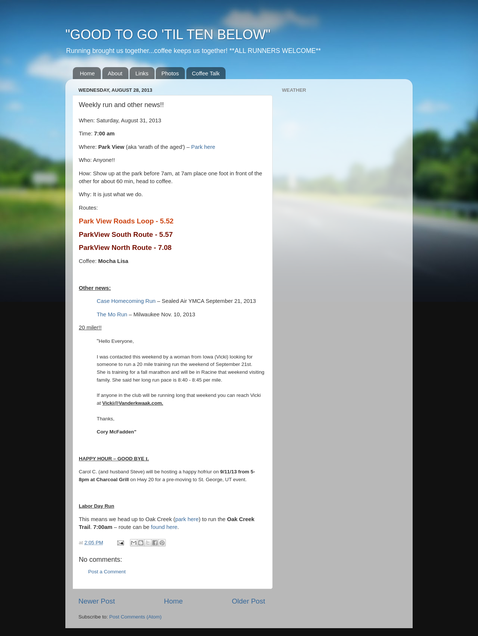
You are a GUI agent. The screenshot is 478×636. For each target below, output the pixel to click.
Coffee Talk (206, 73)
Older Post (248, 601)
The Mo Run (112, 314)
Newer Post (96, 601)
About (115, 73)
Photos (170, 73)
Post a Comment (107, 571)
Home (87, 73)
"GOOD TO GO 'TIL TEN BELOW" (167, 34)
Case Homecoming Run (126, 301)
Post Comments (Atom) (135, 617)
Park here (203, 147)
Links (141, 73)
